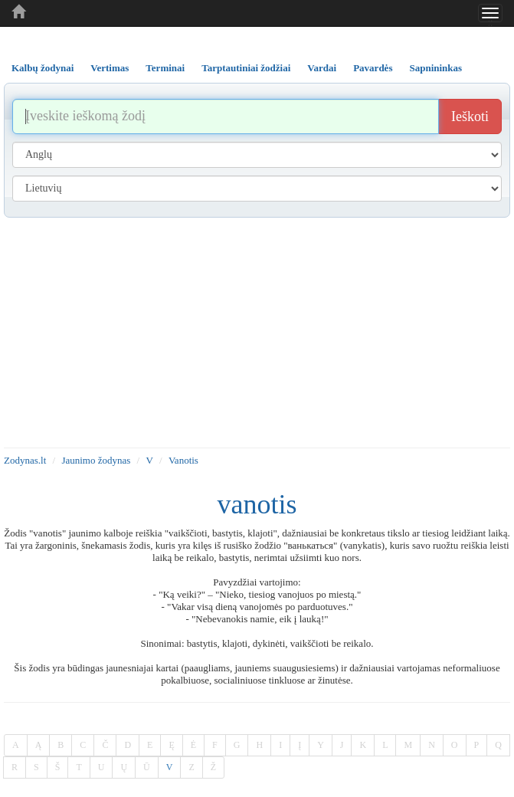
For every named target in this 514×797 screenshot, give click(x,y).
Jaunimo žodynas (95, 460)
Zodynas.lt (25, 460)
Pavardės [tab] (372, 68)
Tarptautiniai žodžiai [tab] (245, 68)
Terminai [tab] (165, 68)
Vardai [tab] (321, 68)
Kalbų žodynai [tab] (42, 68)
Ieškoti (470, 116)
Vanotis (183, 460)
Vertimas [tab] (109, 68)
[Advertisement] (257, 332)
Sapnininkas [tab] (435, 68)
